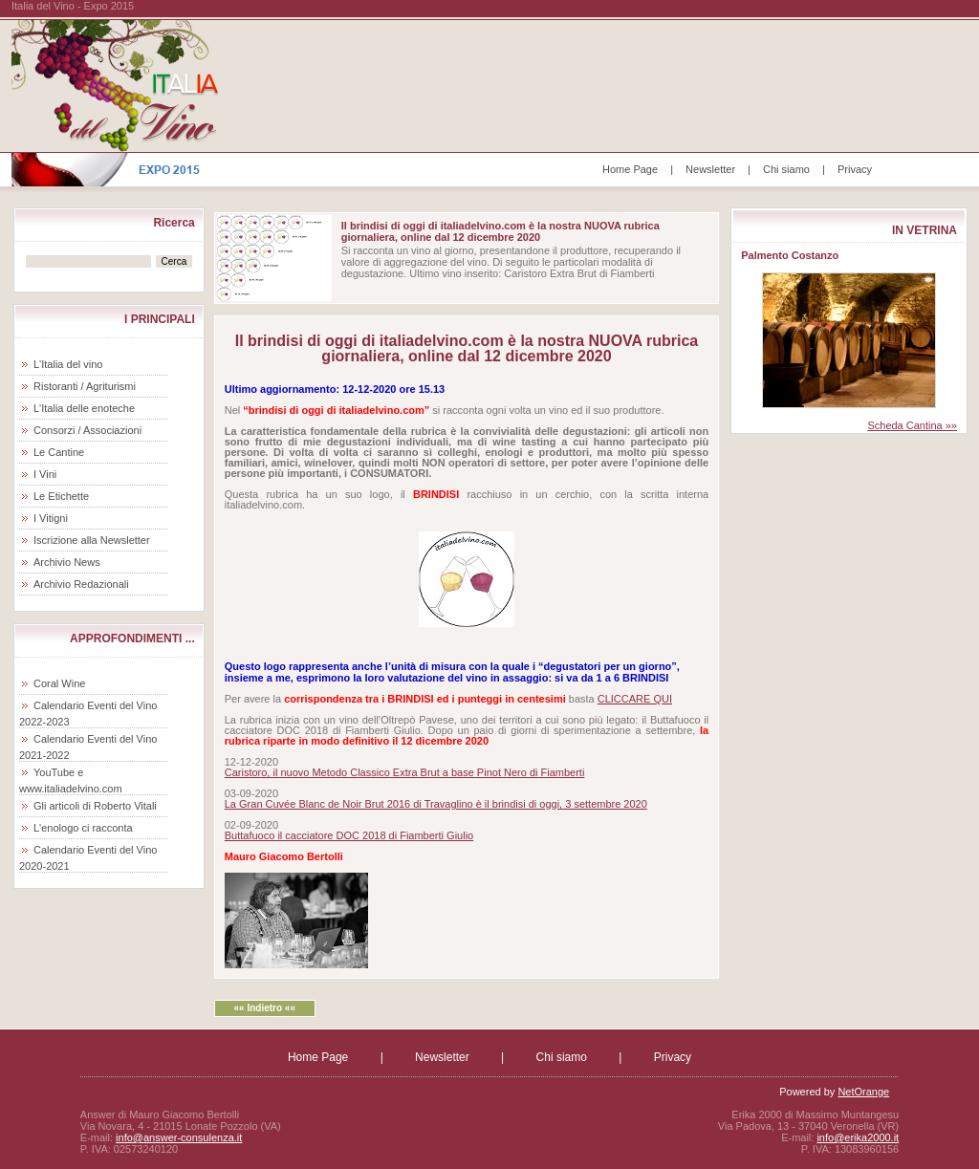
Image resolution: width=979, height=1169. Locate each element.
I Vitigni (50, 518)
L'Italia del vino (67, 364)
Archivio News (66, 562)
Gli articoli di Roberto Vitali (95, 806)
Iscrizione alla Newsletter (91, 540)
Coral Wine (59, 683)
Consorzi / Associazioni (87, 430)
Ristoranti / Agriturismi (84, 386)
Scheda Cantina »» (912, 425)
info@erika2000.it (857, 1137)
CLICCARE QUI (635, 698)
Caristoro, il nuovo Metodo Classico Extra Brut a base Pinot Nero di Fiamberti (405, 772)
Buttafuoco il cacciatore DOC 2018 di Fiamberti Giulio (349, 835)
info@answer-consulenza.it (179, 1137)
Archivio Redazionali (81, 584)
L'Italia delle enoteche (84, 408)
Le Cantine (58, 452)
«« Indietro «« (264, 1008)
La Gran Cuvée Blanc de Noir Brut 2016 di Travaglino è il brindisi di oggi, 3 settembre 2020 (436, 804)
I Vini (44, 474)
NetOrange (863, 1091)
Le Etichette (61, 496)
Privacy (855, 169)
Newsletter (710, 169)
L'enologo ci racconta (83, 827)
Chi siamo (786, 169)
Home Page (630, 169)
